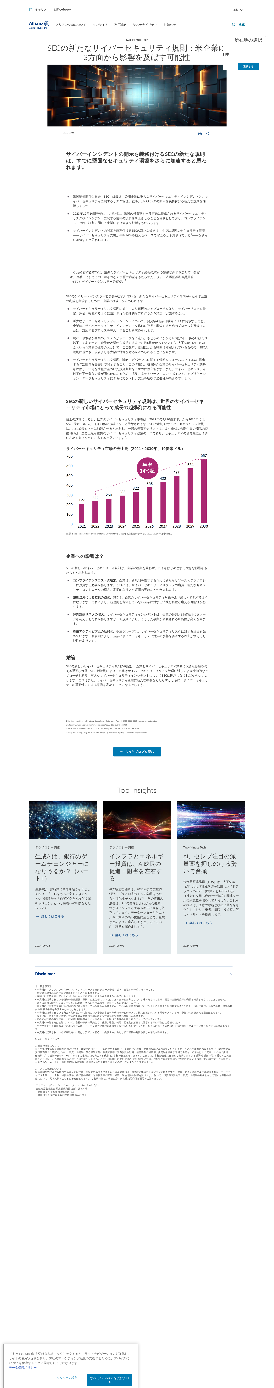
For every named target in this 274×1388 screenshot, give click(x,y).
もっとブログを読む (139, 752)
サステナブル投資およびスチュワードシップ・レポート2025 (180, 1224)
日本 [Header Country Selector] (238, 10)
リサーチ (124, 1221)
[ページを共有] (208, 134)
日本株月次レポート (88, 1196)
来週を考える (83, 1187)
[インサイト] (100, 25)
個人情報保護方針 (143, 1366)
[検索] (237, 25)
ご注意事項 (204, 1372)
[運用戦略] (120, 25)
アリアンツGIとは (42, 1210)
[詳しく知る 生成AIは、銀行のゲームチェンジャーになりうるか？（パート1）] (49, 917)
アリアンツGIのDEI (43, 1258)
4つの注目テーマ (85, 1227)
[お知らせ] (170, 25)
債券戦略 (124, 1181)
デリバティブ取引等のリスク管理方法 (149, 1377)
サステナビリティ (178, 1161)
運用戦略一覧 (129, 1161)
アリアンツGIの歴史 (43, 1218)
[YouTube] (127, 1303)
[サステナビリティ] (145, 25)
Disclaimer (45, 973)
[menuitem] (71, 25)
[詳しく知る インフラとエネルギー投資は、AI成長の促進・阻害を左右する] (123, 936)
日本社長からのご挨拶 (45, 1178)
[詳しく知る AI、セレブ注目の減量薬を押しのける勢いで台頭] (197, 923)
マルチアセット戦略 (132, 1190)
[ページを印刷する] (200, 134)
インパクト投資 (173, 1181)
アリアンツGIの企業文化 (47, 1241)
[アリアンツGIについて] (71, 25)
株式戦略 (124, 1173)
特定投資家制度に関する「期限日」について (160, 1372)
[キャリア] (38, 10)
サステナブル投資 (175, 1173)
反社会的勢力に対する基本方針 (199, 1366)
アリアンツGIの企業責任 (47, 1250)
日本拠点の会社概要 (43, 1187)
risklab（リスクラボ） (134, 1213)
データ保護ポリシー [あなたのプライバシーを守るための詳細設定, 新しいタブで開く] (23, 1386)
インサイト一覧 (87, 1161)
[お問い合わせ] (62, 9)
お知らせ (214, 1161)
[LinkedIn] (147, 1303)
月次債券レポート (86, 1218)
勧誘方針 (166, 1366)
